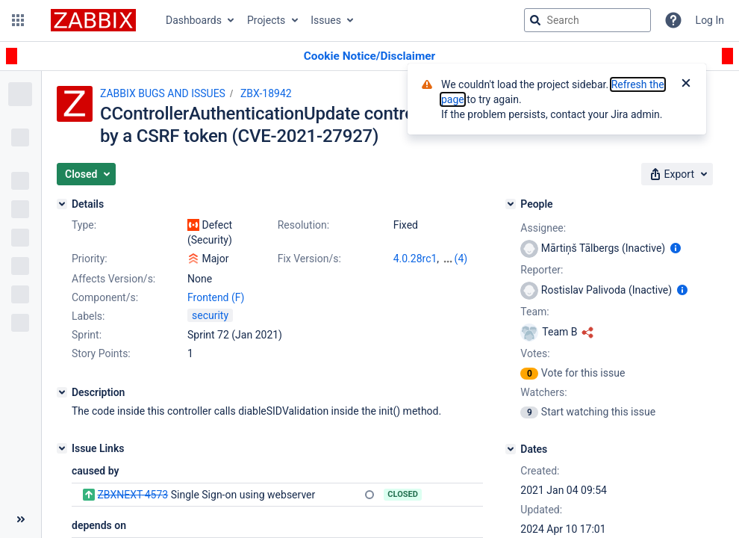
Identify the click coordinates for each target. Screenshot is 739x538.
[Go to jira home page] (93, 20)
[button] (17, 20)
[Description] (62, 392)
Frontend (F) (215, 297)
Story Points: (101, 353)
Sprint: (87, 335)
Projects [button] (266, 20)
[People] (510, 204)
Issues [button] (326, 20)
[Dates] (510, 449)
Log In (710, 20)
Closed (402, 494)
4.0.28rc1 (415, 259)
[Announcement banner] (369, 56)
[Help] (673, 20)
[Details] (62, 204)
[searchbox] (587, 20)
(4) (461, 259)
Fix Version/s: (309, 259)
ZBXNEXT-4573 (132, 495)
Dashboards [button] (194, 20)
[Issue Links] (62, 448)
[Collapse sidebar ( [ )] (20, 519)
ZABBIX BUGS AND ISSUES (162, 93)
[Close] (686, 84)
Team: (534, 312)
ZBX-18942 (266, 93)
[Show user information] (676, 248)
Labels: (88, 316)
